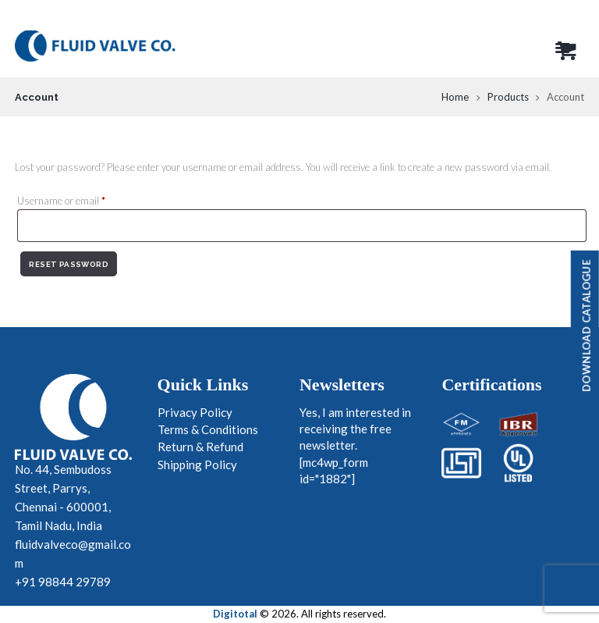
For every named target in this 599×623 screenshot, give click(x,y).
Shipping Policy (197, 464)
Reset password (68, 264)
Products (508, 97)
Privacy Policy (195, 412)
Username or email (80, 200)
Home (455, 97)
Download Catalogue (586, 326)
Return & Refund (200, 447)
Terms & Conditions (208, 429)
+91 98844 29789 (63, 582)
